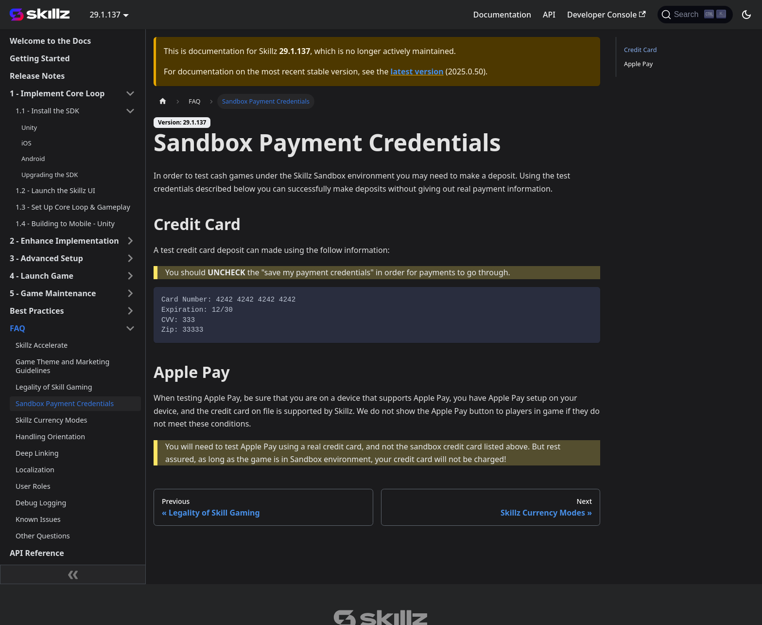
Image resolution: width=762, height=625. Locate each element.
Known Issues (38, 519)
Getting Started (40, 58)
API (549, 14)
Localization (35, 469)
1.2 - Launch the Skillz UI (55, 190)
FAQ (17, 328)
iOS (26, 143)
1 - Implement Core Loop (57, 93)
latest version (417, 71)
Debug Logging (41, 502)
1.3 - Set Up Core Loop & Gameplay (73, 207)
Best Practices (37, 310)
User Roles (33, 486)
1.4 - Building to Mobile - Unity (65, 223)
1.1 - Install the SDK (47, 110)
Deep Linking (37, 453)
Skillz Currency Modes (51, 420)
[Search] (695, 14)
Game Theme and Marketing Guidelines (62, 366)
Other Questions (43, 535)
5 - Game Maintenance (53, 293)
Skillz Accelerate (42, 345)
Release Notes (37, 76)
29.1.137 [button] (105, 14)
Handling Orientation (50, 436)
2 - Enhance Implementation (64, 240)
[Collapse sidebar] (73, 574)
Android (33, 158)
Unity (29, 127)
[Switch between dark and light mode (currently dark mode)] (746, 14)
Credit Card (640, 49)
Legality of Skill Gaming (54, 387)
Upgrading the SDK (49, 174)
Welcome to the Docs (50, 41)
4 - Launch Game (41, 275)
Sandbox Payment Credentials (65, 403)
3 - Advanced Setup (46, 258)
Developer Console (606, 14)
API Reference (37, 553)
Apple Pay (638, 63)
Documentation (502, 14)
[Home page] (163, 101)
